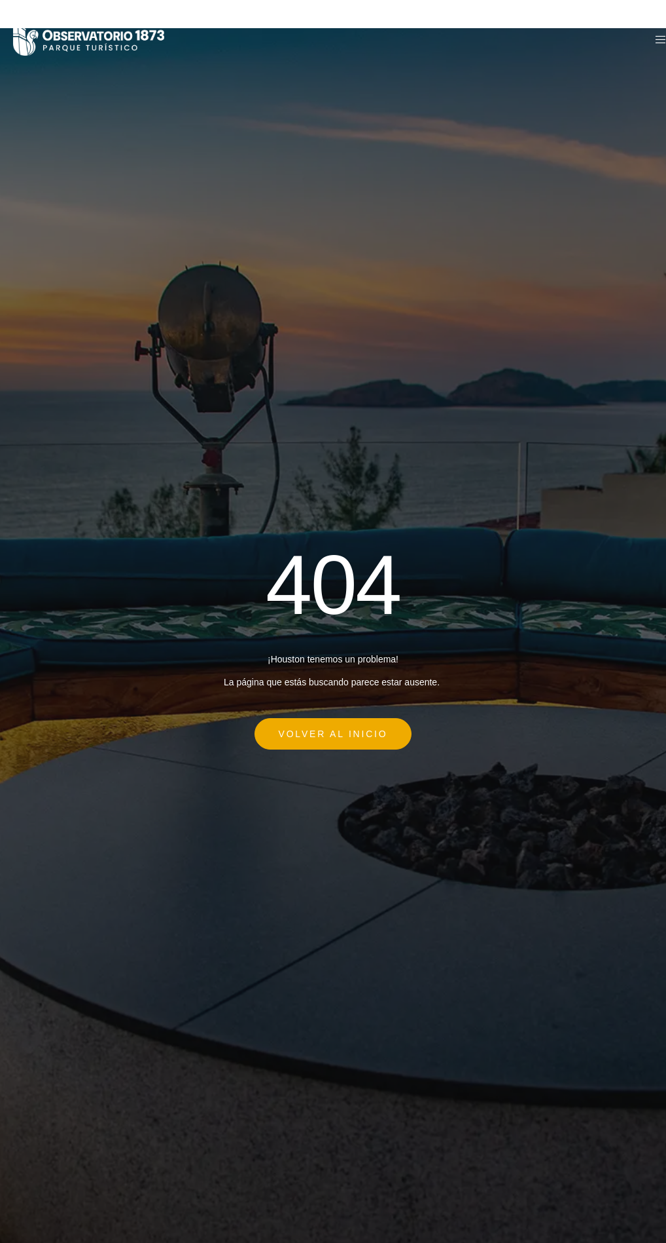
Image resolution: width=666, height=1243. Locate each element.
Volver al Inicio (333, 734)
